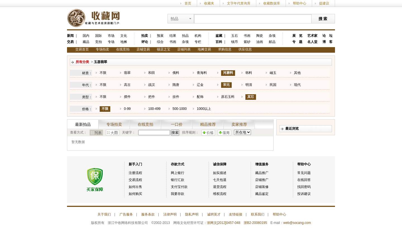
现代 (297, 85)
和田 (151, 73)
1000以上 (204, 109)
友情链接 (235, 214)
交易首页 (82, 49)
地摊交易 (204, 49)
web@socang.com (297, 223)
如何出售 (135, 187)
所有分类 (82, 62)
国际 (98, 36)
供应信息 (245, 49)
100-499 (154, 109)
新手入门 (135, 164)
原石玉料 (227, 97)
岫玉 (273, 73)
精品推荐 (208, 124)
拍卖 (144, 36)
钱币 (234, 42)
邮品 (272, 42)
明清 (248, 85)
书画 (172, 42)
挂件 (176, 97)
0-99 (127, 109)
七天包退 (219, 180)
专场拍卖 (102, 49)
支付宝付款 (179, 187)
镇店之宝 (163, 49)
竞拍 (98, 42)
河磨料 (228, 73)
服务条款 (148, 214)
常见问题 (304, 173)
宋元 (226, 85)
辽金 (200, 85)
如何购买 (135, 194)
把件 (151, 97)
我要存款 (177, 194)
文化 (123, 36)
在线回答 (304, 180)
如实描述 (219, 173)
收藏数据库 (271, 3)
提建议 (324, 3)
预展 (160, 36)
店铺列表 (184, 49)
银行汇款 (177, 180)
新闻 (70, 36)
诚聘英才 (214, 214)
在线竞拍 (123, 49)
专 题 (297, 42)
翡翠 (127, 73)
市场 (111, 36)
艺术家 (312, 36)
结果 (172, 36)
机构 (198, 36)
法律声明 (170, 214)
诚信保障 (219, 164)
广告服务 (126, 214)
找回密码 (304, 187)
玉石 (234, 36)
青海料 (202, 73)
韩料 (248, 73)
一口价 (177, 124)
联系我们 (257, 214)
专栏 (198, 42)
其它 (250, 97)
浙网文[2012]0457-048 (223, 223)
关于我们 (104, 214)
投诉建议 (304, 194)
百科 (219, 42)
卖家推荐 (239, 124)
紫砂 (247, 42)
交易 (70, 42)
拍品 (185, 36)
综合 (160, 42)
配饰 (200, 97)
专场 (111, 42)
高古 (127, 85)
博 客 (327, 42)
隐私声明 (191, 214)
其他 (297, 73)
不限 (103, 73)
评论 (144, 42)
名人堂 (312, 42)
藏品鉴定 (262, 194)
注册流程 (135, 173)
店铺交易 (143, 49)
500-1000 (180, 109)
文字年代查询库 (238, 3)
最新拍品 (83, 124)
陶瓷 (259, 36)
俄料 (176, 73)
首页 (188, 3)
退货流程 (219, 187)
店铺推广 (262, 180)
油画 (259, 42)
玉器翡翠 (100, 62)
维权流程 (219, 194)
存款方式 (177, 164)
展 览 (297, 36)
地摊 (123, 42)
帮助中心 (299, 3)
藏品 (86, 42)
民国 (273, 85)
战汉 (151, 85)
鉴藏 (219, 36)
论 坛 (327, 36)
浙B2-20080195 (255, 223)
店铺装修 (262, 187)
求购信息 (224, 49)
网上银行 (177, 173)
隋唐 (176, 85)
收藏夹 (209, 3)
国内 (86, 36)
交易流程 (135, 180)
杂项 (185, 42)
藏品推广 (262, 173)
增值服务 (262, 164)
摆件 (127, 97)
